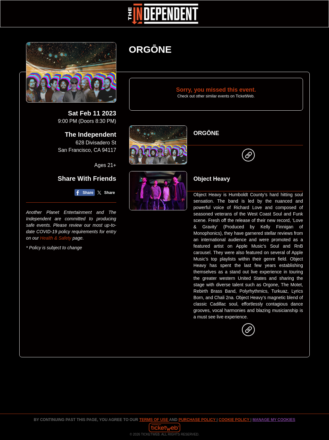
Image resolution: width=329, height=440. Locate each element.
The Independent (90, 134)
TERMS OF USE (154, 419)
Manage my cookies (274, 419)
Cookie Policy (234, 419)
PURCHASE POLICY (198, 419)
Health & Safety (55, 238)
